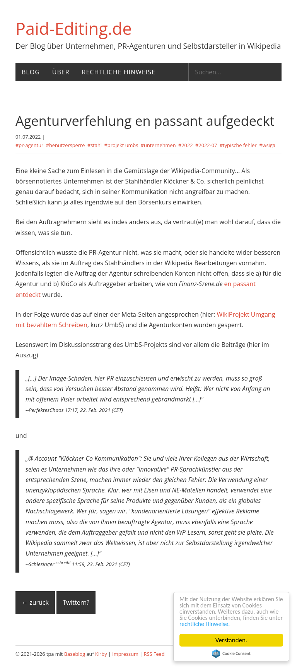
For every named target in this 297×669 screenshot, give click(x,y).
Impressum (125, 653)
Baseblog (74, 653)
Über (61, 72)
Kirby (101, 653)
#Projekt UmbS (121, 145)
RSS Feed (154, 653)
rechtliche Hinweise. (232, 624)
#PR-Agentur (29, 145)
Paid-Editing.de (73, 28)
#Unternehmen (158, 145)
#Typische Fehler (238, 145)
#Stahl (94, 145)
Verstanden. (231, 640)
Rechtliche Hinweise (118, 72)
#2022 (185, 145)
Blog (31, 72)
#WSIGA (267, 145)
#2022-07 (206, 145)
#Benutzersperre (65, 145)
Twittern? (76, 602)
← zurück (35, 602)
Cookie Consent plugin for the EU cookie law (231, 653)
